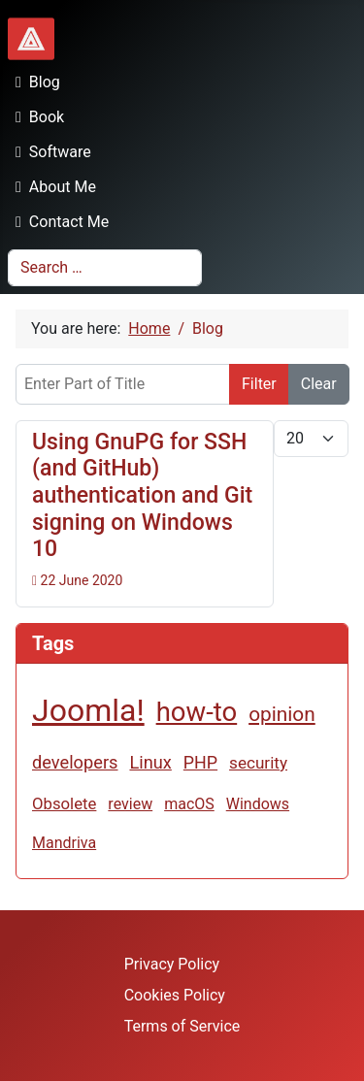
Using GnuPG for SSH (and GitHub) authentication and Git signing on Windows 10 (142, 496)
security (258, 762)
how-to (197, 712)
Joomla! (88, 710)
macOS (189, 804)
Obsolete (64, 803)
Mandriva (64, 843)
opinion (281, 714)
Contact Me (58, 222)
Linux (150, 762)
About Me (52, 187)
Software (49, 152)
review (130, 804)
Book (36, 117)
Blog (34, 82)
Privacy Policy (172, 964)
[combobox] (105, 267)
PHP (200, 762)
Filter (259, 384)
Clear (319, 384)
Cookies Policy (174, 995)
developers (74, 762)
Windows (257, 804)
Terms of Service (182, 1026)
